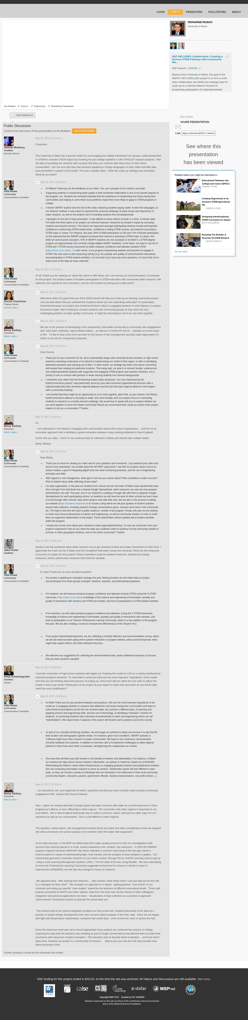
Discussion (22, 116)
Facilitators (217, 12)
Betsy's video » (11, 336)
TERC (116, 997)
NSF (133, 997)
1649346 (192, 68)
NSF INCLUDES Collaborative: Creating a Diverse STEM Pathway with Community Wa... (197, 59)
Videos (175, 12)
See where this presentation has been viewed (203, 154)
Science (24, 106)
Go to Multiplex (84, 131)
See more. (204, 979)
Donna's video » (11, 307)
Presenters (194, 12)
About (236, 12)
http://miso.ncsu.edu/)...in (61, 250)
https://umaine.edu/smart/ (73, 503)
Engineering (39, 106)
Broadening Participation (62, 106)
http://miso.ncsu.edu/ (69, 597)
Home (161, 12)
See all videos (181, 251)
